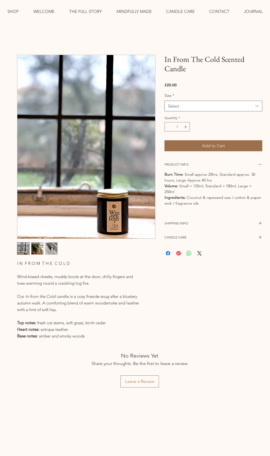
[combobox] (213, 106)
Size (169, 95)
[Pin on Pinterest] (178, 253)
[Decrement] (168, 126)
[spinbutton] (177, 126)
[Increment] (186, 126)
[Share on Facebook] (168, 253)
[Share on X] (199, 253)
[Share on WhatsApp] (189, 253)
